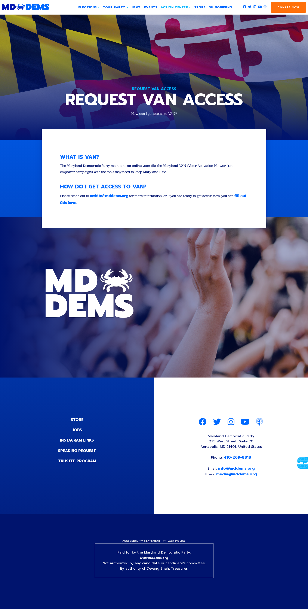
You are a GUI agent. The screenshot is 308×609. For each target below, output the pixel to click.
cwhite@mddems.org (112, 197)
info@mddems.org (237, 473)
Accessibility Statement (140, 547)
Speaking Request (77, 453)
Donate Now (288, 7)
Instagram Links (77, 442)
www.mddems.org (154, 564)
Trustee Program (77, 463)
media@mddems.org (237, 479)
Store (77, 422)
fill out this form (81, 204)
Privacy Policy (175, 547)
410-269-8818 (238, 462)
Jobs (77, 432)
